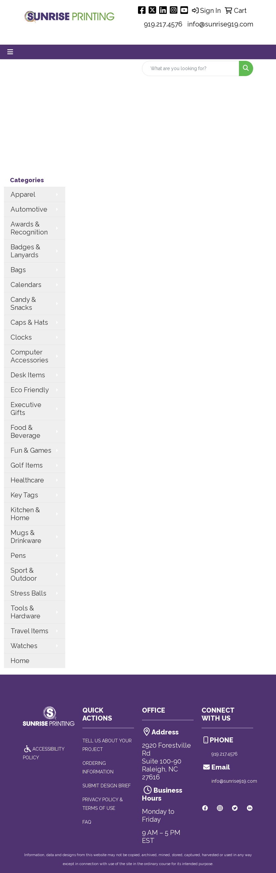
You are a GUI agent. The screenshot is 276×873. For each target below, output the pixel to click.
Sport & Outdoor (24, 574)
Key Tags (24, 495)
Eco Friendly (30, 390)
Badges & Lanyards (25, 251)
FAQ (86, 822)
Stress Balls (28, 593)
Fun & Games (31, 450)
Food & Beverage (25, 431)
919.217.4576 (163, 24)
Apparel (23, 194)
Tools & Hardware (25, 612)
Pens (18, 556)
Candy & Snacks (23, 304)
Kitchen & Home (25, 514)
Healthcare (27, 480)
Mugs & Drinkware (26, 537)
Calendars (26, 285)
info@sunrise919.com (220, 24)
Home (20, 661)
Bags (18, 270)
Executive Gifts (26, 409)
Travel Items (29, 631)
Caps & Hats (29, 322)
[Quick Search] (190, 68)
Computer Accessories (29, 356)
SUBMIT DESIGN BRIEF (106, 785)
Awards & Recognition (29, 228)
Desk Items (28, 375)
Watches (24, 646)
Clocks (21, 337)
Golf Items (27, 465)
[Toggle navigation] (10, 52)
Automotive (29, 209)
